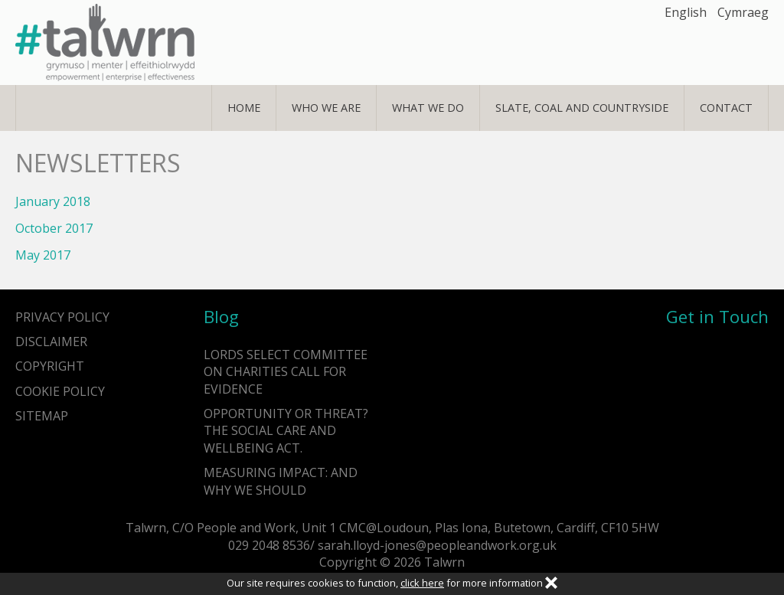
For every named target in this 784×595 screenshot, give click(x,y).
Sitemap (41, 415)
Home (243, 107)
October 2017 (54, 228)
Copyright (49, 366)
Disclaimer (51, 341)
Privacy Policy (62, 317)
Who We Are (326, 107)
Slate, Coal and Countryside (581, 107)
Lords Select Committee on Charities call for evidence (286, 371)
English (686, 12)
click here (422, 583)
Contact (726, 107)
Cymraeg (743, 12)
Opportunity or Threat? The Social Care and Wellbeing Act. (286, 430)
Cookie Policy (60, 391)
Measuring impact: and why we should (281, 481)
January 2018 (52, 201)
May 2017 (42, 255)
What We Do (428, 107)
